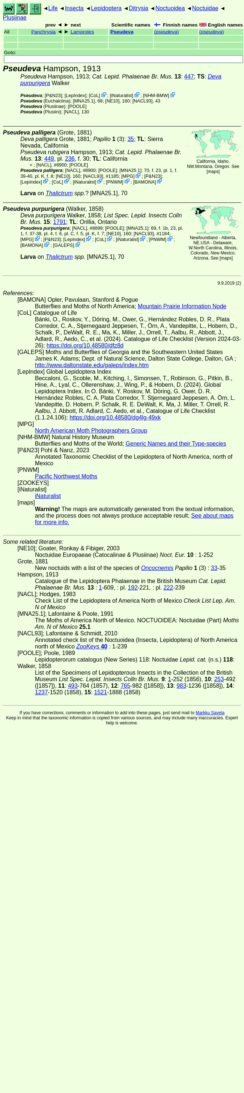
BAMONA (145, 181)
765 (126, 686)
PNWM (114, 181)
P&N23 (53, 95)
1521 (100, 692)
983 (182, 686)
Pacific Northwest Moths (66, 476)
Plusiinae (15, 18)
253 (219, 679)
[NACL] (71, 111)
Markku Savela (210, 712)
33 (214, 568)
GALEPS (63, 245)
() (166, 32)
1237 (41, 692)
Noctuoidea (170, 8)
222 (168, 587)
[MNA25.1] (84, 101)
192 (133, 587)
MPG (128, 176)
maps (213, 171)
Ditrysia (138, 8)
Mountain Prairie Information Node (182, 306)
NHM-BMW (156, 95)
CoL (94, 95)
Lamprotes (82, 32)
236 (70, 159)
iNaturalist (121, 95)
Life (53, 8)
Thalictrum (59, 193)
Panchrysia (43, 32)
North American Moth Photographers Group (91, 430)
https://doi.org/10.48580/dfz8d (85, 345)
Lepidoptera (106, 8)
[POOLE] (77, 106)
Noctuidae (205, 8)
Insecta (74, 8)
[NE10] (112, 101)
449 (49, 159)
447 (189, 76)
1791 (59, 222)
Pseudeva (121, 32)
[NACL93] (142, 101)
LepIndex (75, 95)
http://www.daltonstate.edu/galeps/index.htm (92, 365)
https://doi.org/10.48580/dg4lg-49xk (115, 417)
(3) (108, 139)
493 (73, 686)
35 (130, 139)
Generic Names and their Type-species (176, 444)
